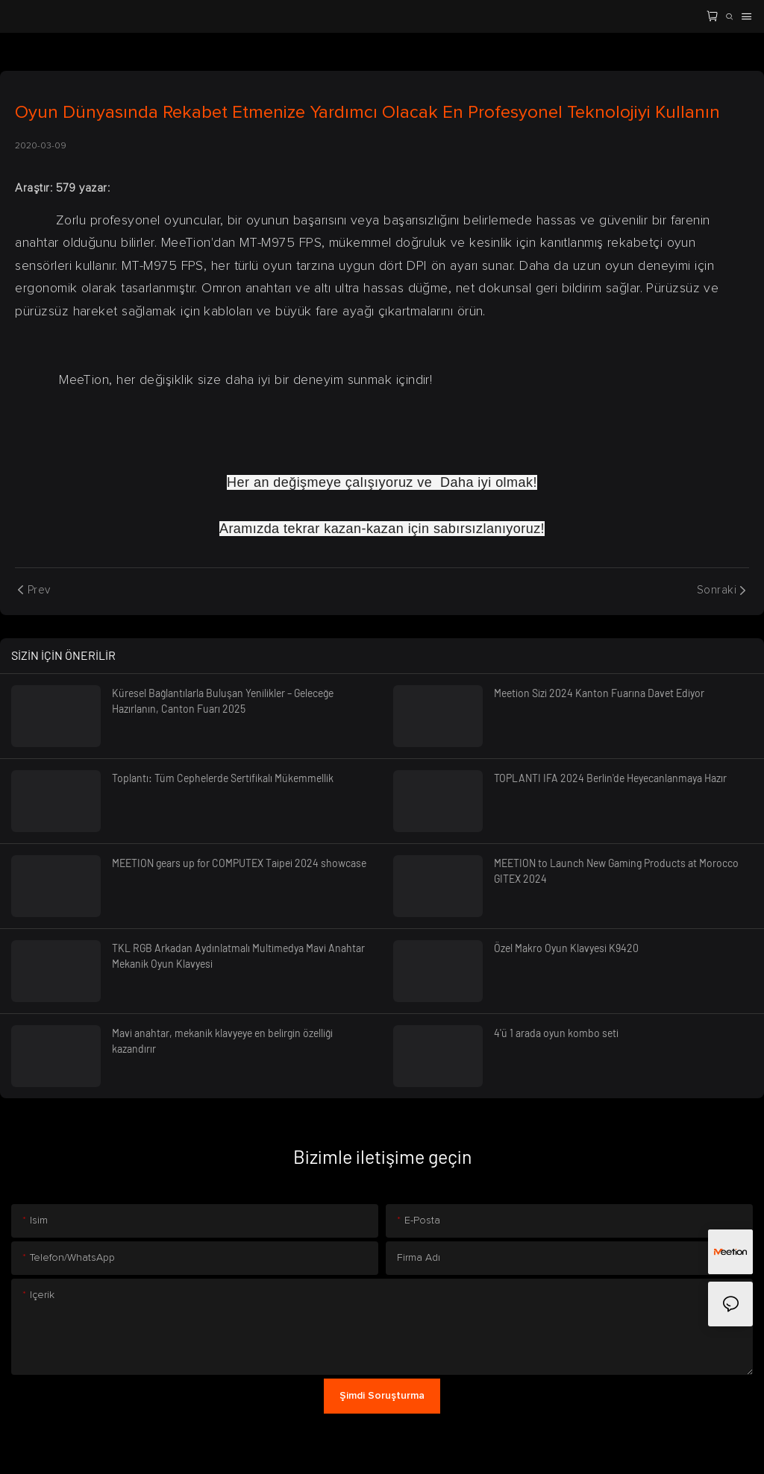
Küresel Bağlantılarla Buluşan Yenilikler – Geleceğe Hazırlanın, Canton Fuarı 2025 (223, 701)
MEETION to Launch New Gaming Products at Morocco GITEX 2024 (616, 871)
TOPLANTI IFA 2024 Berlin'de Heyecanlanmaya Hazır (610, 778)
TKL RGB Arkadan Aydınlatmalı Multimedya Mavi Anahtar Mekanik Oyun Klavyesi (238, 956)
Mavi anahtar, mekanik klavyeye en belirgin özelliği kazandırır (222, 1041)
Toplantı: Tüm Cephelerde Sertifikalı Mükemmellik (223, 778)
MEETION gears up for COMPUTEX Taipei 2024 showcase (239, 863)
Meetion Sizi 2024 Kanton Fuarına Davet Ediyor (599, 693)
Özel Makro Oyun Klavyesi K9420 (566, 948)
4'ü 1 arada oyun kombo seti (556, 1033)
